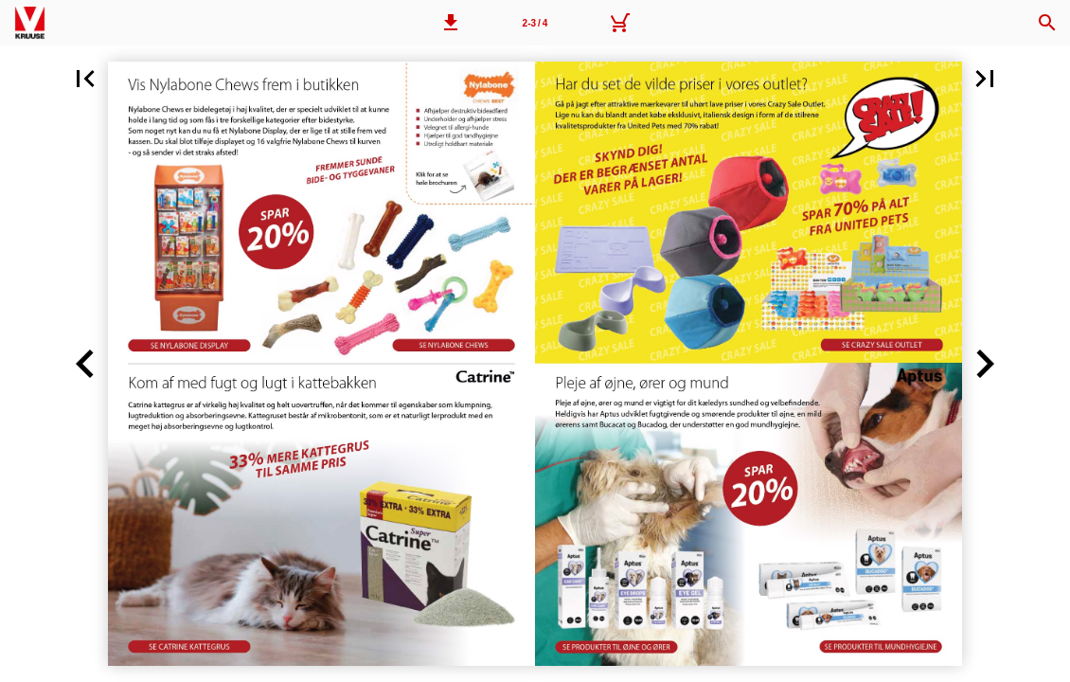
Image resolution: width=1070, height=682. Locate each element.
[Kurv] (619, 22)
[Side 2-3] (535, 22)
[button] (450, 22)
